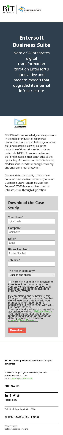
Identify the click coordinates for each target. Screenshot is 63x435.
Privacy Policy (43, 311)
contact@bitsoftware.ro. (23, 320)
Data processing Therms (16, 428)
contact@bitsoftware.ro (22, 378)
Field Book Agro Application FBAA (20, 409)
